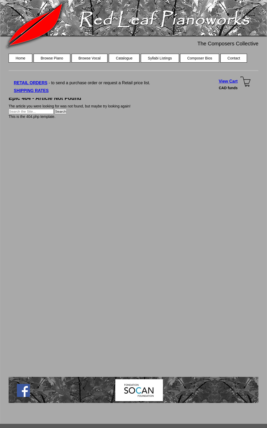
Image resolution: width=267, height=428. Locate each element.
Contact (233, 58)
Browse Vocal (90, 58)
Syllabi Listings (160, 58)
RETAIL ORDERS (30, 83)
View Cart (228, 81)
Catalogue (124, 58)
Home (20, 58)
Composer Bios (199, 58)
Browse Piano (52, 58)
